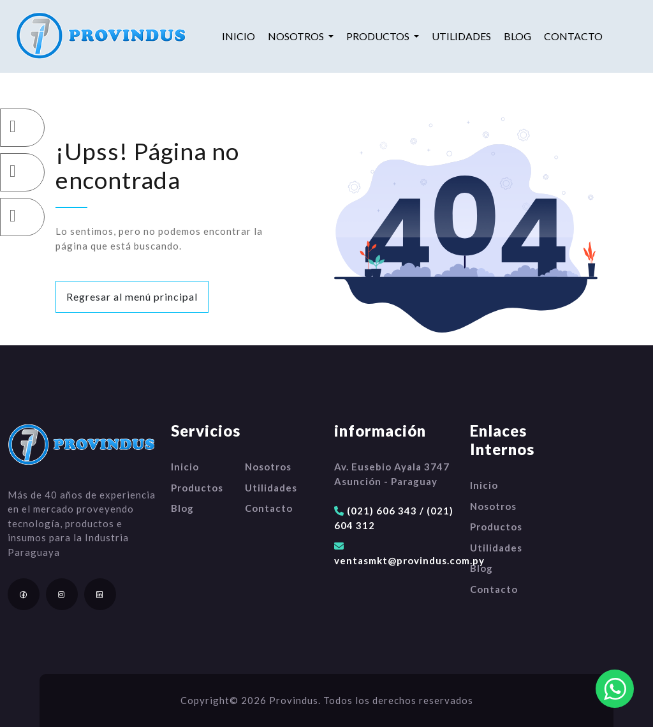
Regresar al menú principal (132, 296)
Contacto (573, 36)
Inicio (238, 36)
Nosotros (268, 466)
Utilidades (461, 36)
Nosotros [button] (297, 36)
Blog (517, 36)
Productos (197, 487)
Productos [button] (378, 36)
